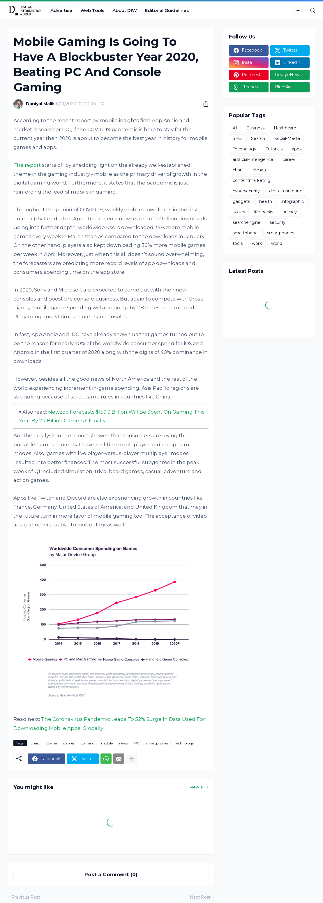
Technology (184, 743)
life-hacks (263, 212)
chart (35, 743)
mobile (107, 743)
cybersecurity (246, 191)
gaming (88, 743)
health (265, 201)
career (289, 159)
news (123, 743)
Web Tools (92, 10)
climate (260, 170)
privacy (290, 212)
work (257, 243)
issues (239, 212)
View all (197, 787)
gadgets (241, 201)
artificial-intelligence (253, 159)
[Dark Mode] (300, 10)
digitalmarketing (286, 191)
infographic (292, 201)
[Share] (204, 104)
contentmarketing (251, 180)
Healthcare (285, 128)
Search (258, 138)
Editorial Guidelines (167, 10)
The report (27, 165)
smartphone (245, 233)
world (276, 243)
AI (235, 128)
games (69, 743)
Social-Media (287, 138)
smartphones (157, 743)
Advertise (61, 10)
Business (255, 128)
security (277, 222)
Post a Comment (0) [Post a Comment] (110, 874)
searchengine (246, 222)
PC (137, 743)
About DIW (124, 10)
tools (238, 243)
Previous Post (25, 897)
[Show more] (131, 758)
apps (296, 149)
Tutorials (274, 149)
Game (51, 743)
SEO (237, 138)
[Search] (310, 10)
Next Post (200, 897)
